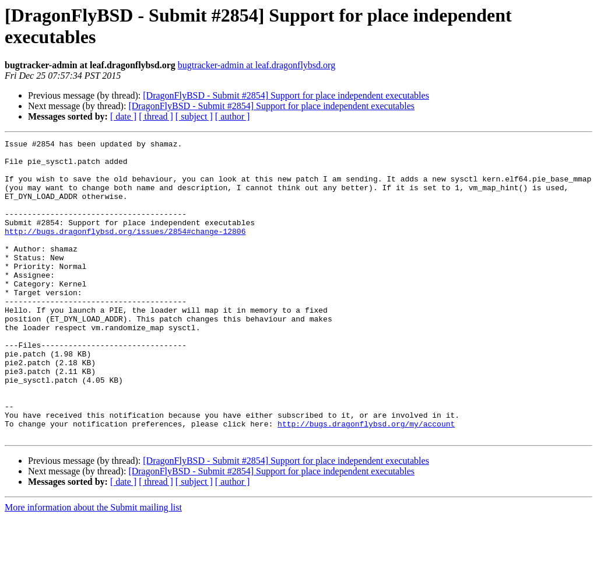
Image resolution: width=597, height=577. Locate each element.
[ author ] (232, 116)
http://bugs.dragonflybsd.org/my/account (366, 481)
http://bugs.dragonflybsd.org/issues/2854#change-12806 (125, 250)
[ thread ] (156, 116)
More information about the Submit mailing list (93, 567)
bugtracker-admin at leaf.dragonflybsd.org (256, 65)
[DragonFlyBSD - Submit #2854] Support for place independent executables (286, 95)
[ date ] (123, 116)
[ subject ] (194, 116)
